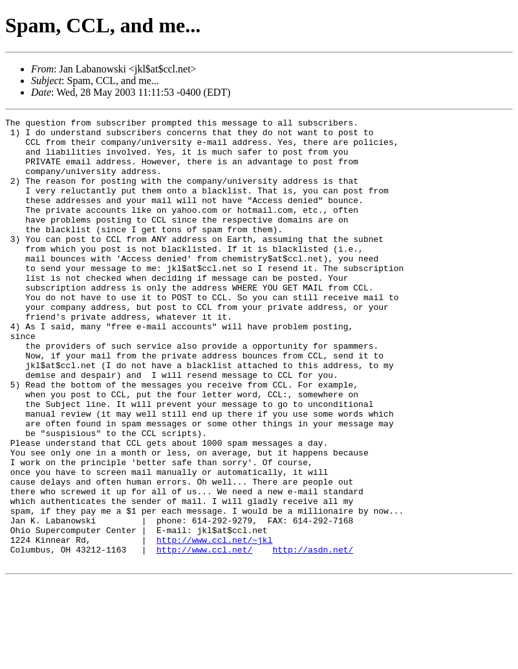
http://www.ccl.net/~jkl (214, 625)
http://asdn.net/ (312, 636)
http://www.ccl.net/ (204, 636)
